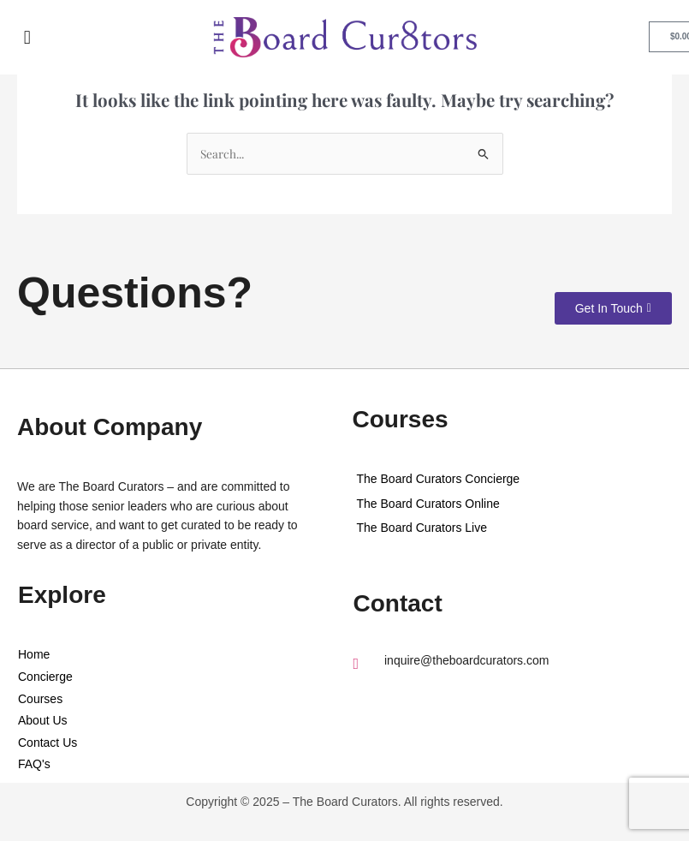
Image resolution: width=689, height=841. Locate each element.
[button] (28, 37)
